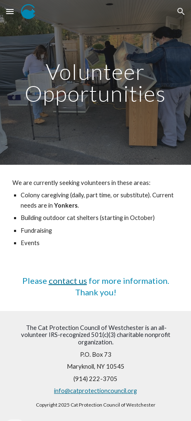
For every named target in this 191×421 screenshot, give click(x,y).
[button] (10, 11)
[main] (95, 82)
